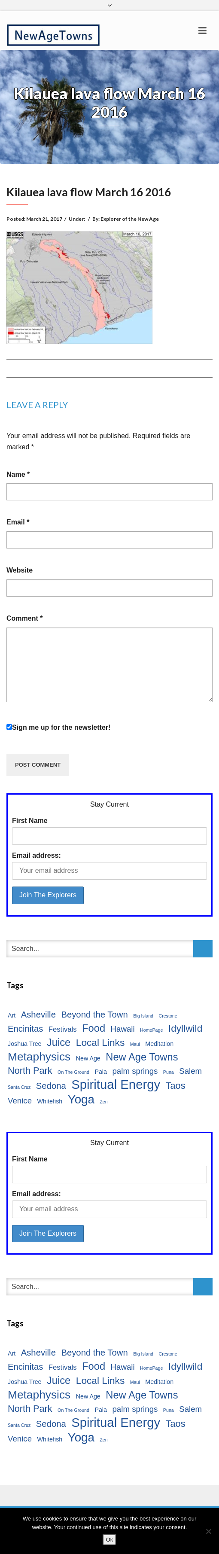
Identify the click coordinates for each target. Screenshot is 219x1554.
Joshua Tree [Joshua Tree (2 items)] (25, 1043)
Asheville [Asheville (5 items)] (38, 1014)
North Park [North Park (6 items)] (30, 1070)
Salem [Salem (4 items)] (190, 1071)
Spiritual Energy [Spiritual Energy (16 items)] (115, 1085)
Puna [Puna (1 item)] (168, 1072)
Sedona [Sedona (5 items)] (51, 1086)
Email (17, 522)
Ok (109, 1539)
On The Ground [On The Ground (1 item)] (73, 1072)
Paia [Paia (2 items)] (100, 1071)
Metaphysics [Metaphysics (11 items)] (39, 1057)
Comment (24, 618)
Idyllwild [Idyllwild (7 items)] (185, 1028)
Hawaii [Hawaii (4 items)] (123, 1028)
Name (18, 474)
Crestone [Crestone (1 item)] (167, 1015)
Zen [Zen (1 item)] (103, 1101)
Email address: (36, 855)
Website (19, 570)
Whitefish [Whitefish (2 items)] (50, 1101)
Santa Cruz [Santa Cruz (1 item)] (19, 1087)
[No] (208, 1531)
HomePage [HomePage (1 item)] (151, 1030)
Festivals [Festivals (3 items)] (63, 1029)
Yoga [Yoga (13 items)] (81, 1100)
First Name (30, 820)
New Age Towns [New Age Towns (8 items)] (142, 1057)
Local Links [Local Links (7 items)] (100, 1042)
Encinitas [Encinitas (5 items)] (25, 1028)
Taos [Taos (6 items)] (176, 1085)
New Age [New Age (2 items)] (88, 1058)
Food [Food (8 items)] (93, 1028)
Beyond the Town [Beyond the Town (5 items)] (94, 1014)
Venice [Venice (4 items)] (20, 1100)
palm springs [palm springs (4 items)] (135, 1071)
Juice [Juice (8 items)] (58, 1042)
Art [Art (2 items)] (11, 1015)
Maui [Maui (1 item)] (135, 1044)
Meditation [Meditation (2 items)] (159, 1043)
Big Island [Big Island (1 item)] (143, 1015)
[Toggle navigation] (202, 30)
